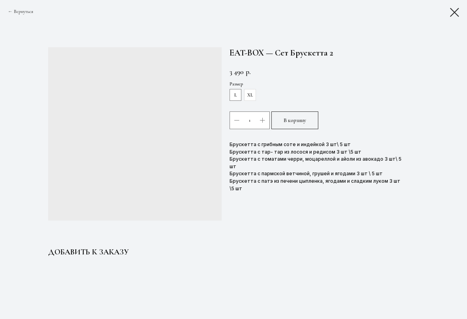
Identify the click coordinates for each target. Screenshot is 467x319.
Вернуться (23, 11)
